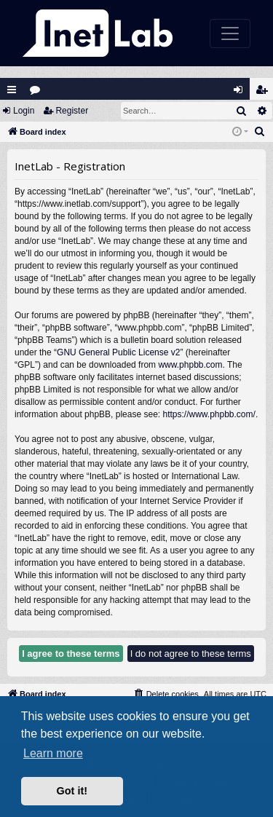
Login (23, 111)
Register (71, 111)
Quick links (11, 89)
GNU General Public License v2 (118, 352)
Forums (38, 92)
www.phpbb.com (190, 365)
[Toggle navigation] (230, 33)
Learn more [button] (53, 753)
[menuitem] (259, 132)
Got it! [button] (72, 791)
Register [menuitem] (265, 92)
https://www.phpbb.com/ (208, 414)
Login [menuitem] (242, 92)
